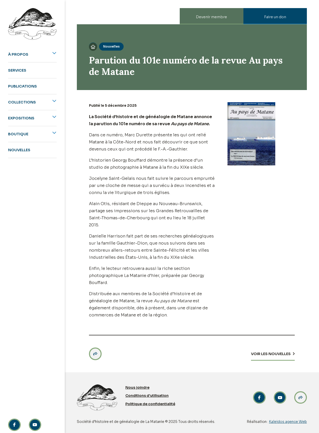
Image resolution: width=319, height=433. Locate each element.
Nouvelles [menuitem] (19, 150)
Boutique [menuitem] (18, 134)
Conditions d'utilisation (147, 395)
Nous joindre (137, 387)
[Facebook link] (14, 425)
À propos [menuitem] (18, 54)
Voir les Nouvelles (271, 354)
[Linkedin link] (35, 425)
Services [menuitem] (17, 70)
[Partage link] (300, 398)
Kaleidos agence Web (288, 421)
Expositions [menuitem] (21, 118)
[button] (95, 354)
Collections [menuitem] (22, 102)
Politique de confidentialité (150, 404)
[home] (32, 24)
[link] (280, 397)
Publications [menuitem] (22, 86)
